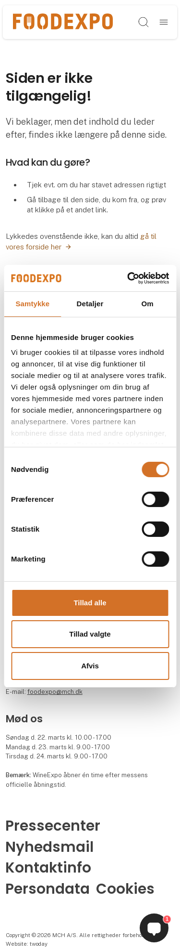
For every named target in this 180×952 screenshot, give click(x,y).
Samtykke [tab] (32, 304)
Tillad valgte (89, 634)
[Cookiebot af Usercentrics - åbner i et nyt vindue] (128, 278)
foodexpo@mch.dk (55, 691)
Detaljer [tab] (90, 304)
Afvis (90, 666)
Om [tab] (148, 304)
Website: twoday (27, 943)
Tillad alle (89, 603)
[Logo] (63, 21)
